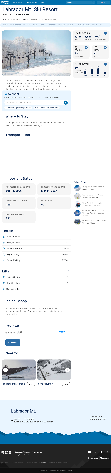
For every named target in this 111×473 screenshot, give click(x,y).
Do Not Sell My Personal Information (58, 462)
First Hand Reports (48, 25)
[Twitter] (95, 452)
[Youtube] (89, 452)
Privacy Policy (4, 462)
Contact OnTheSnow (23, 452)
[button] (36, 155)
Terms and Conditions (17, 462)
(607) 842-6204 (96, 417)
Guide (5, 25)
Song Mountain (50, 19)
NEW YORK (7, 14)
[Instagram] (101, 452)
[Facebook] (107, 452)
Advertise (38, 452)
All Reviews (12, 342)
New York (14, 19)
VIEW (31, 384)
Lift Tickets (97, 25)
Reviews (61, 25)
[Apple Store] (104, 458)
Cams (35, 25)
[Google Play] (93, 458)
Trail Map (72, 25)
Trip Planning (31, 2)
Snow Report (15, 25)
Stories (42, 2)
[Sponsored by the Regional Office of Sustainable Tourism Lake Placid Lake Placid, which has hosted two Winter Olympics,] (95, 196)
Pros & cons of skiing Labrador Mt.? (46, 108)
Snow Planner (84, 25)
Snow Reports (18, 2)
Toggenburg (35, 19)
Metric (39, 462)
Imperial (43, 462)
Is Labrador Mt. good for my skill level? (18, 108)
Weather (26, 25)
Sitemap (29, 462)
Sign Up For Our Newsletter (22, 455)
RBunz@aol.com (98, 419)
